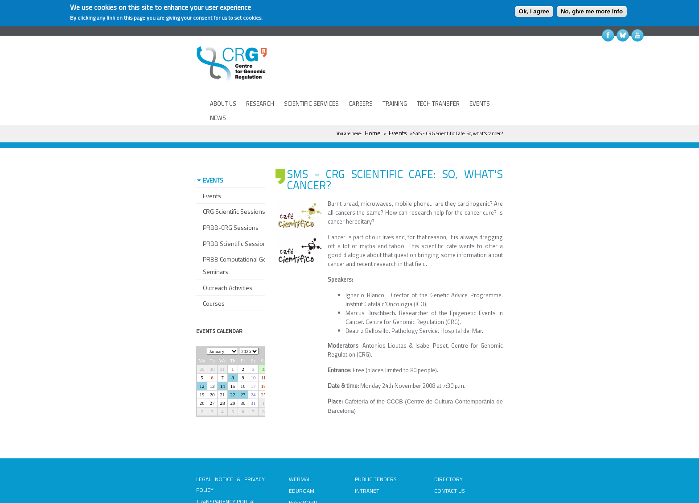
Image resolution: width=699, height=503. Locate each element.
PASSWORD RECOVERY (303, 481)
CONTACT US (449, 464)
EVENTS (479, 103)
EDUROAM (301, 464)
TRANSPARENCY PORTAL (226, 475)
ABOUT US (223, 103)
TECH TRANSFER (438, 103)
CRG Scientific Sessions (234, 185)
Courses (214, 277)
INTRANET (367, 464)
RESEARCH (260, 103)
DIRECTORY (448, 453)
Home (373, 132)
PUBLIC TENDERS (376, 453)
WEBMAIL (300, 453)
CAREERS (361, 103)
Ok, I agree (534, 11)
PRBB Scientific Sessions (236, 217)
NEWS (218, 117)
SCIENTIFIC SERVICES (311, 103)
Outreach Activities (227, 261)
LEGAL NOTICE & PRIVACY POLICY (230, 458)
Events (398, 132)
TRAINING (394, 103)
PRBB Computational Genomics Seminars (244, 239)
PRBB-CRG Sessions (231, 201)
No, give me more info (592, 11)
